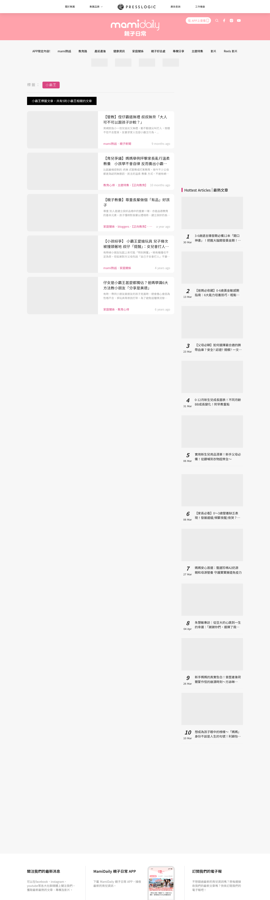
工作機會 (200, 6)
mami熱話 (64, 51)
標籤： (34, 84)
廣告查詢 (175, 6)
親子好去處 (158, 51)
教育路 (83, 51)
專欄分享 (178, 51)
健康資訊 (119, 51)
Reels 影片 (231, 51)
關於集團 (70, 6)
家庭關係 (138, 51)
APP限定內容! (41, 51)
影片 (213, 51)
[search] (217, 20)
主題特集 (197, 51)
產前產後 (100, 51)
